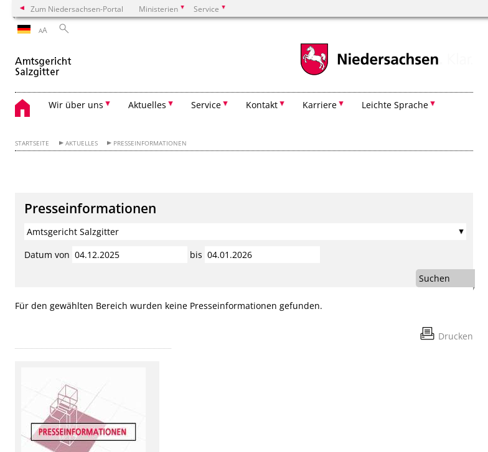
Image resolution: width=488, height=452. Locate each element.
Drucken (455, 336)
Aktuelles (81, 143)
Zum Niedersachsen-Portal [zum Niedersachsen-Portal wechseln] (76, 9)
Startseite (32, 143)
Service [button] (206, 105)
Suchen (434, 278)
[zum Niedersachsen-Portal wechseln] (369, 74)
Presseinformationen (150, 143)
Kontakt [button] (262, 105)
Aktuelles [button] (147, 105)
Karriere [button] (320, 105)
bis (196, 255)
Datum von (47, 255)
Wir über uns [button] (76, 105)
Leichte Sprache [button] (395, 105)
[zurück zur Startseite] (44, 61)
